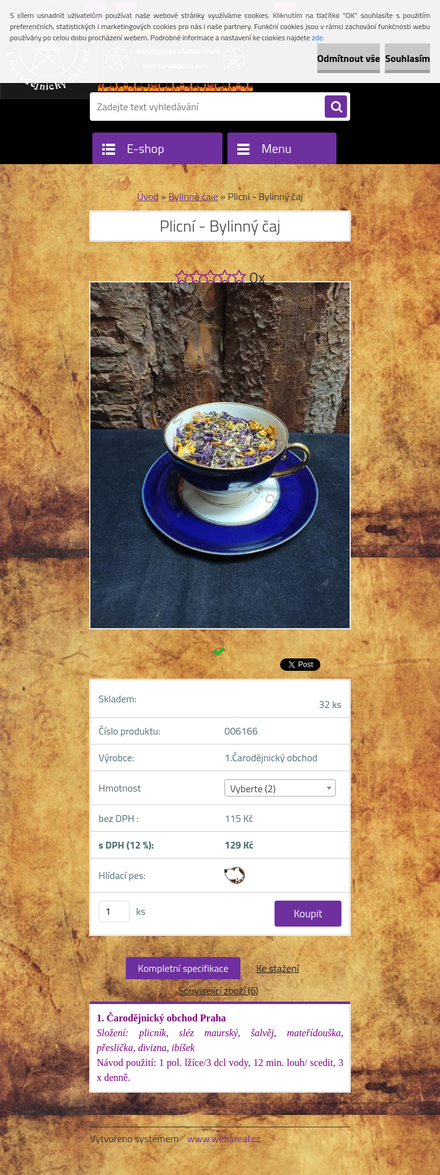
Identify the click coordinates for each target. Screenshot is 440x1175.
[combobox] (279, 788)
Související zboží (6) (218, 990)
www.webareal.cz (224, 1138)
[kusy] (114, 911)
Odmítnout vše (349, 58)
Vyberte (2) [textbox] (253, 788)
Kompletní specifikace (183, 968)
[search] (336, 107)
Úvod (148, 196)
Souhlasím (407, 58)
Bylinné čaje (193, 196)
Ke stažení (277, 968)
